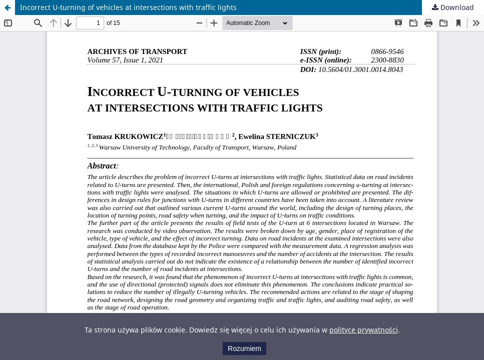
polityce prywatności (363, 329)
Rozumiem (244, 348)
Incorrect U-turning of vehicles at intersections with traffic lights (128, 7)
